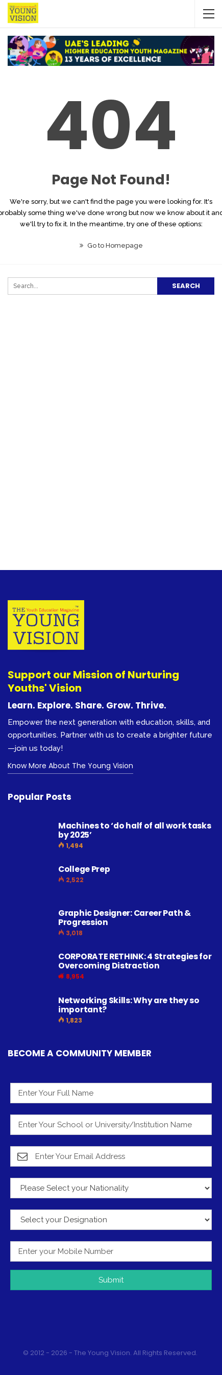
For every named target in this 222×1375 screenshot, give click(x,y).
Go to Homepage (111, 245)
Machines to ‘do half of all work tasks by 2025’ (134, 830)
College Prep (84, 869)
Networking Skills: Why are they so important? (129, 1004)
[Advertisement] (111, 452)
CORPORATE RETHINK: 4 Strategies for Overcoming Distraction (135, 961)
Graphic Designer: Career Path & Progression (124, 917)
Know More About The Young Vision (70, 766)
